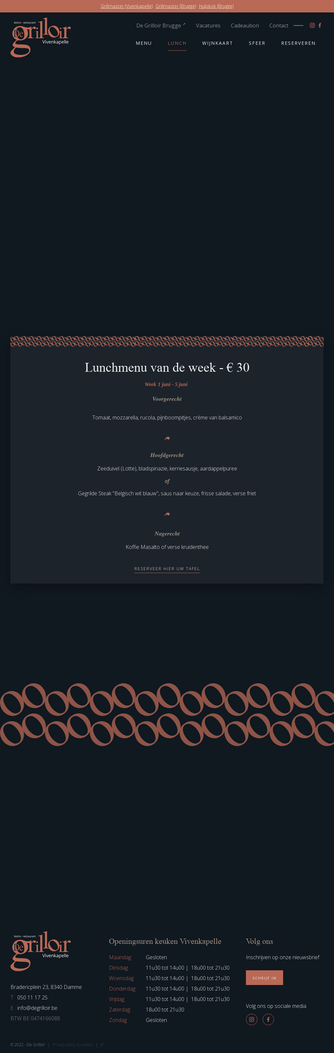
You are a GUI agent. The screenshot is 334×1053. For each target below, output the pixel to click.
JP (102, 1044)
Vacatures (208, 25)
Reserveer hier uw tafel (167, 568)
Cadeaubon (245, 25)
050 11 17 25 (29, 997)
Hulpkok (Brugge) (216, 6)
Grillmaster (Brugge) (176, 6)
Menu (144, 43)
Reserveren (298, 43)
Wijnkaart (217, 43)
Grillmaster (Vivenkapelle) (127, 6)
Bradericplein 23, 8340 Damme (46, 987)
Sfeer (257, 43)
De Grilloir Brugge (161, 25)
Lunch (177, 43)
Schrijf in (264, 978)
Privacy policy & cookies (73, 1044)
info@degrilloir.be (33, 1007)
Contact (278, 25)
